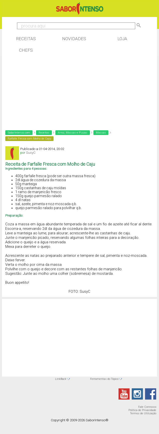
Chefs (26, 50)
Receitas (26, 38)
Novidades (74, 38)
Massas (101, 132)
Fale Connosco (147, 407)
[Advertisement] (42, 88)
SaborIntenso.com (19, 132)
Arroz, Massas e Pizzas (72, 132)
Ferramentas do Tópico (104, 379)
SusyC (31, 152)
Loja (122, 38)
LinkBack (60, 379)
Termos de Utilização (143, 413)
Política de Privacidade (142, 410)
